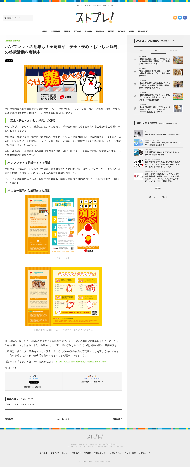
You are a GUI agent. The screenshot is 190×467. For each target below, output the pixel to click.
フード (15, 404)
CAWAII (121, 31)
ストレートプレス (158, 196)
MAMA (111, 31)
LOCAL (45, 31)
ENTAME (77, 31)
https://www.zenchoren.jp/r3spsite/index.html (81, 361)
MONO (67, 31)
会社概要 (43, 453)
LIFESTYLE (55, 31)
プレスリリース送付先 (81, 453)
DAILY (142, 50)
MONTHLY (174, 50)
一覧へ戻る (63, 419)
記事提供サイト (100, 453)
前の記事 (9, 419)
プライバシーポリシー (60, 453)
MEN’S (131, 31)
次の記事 (117, 419)
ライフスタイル (27, 404)
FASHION (100, 31)
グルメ (7, 404)
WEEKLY (158, 50)
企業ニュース (144, 453)
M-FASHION (143, 31)
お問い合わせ (115, 453)
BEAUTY (88, 31)
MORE (158, 188)
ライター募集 (130, 453)
